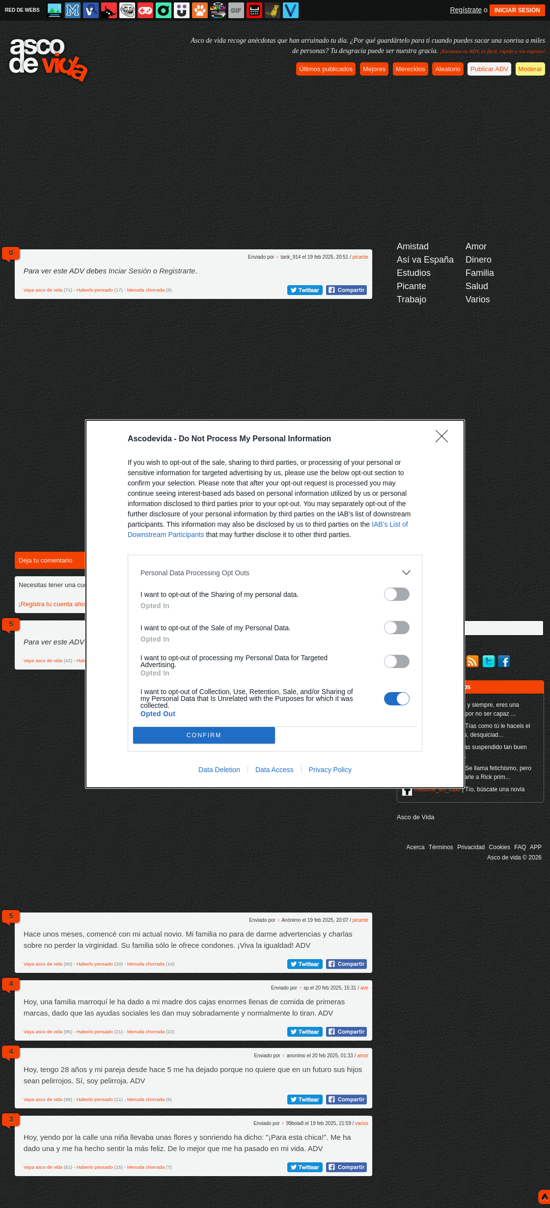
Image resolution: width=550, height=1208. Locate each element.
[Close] (445, 439)
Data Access (274, 770)
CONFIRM (204, 735)
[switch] (397, 594)
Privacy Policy (330, 770)
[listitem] (275, 572)
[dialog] (275, 604)
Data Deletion (219, 770)
